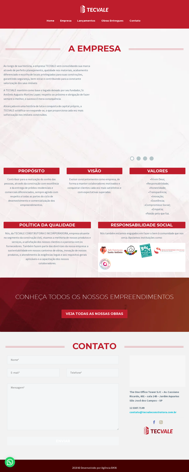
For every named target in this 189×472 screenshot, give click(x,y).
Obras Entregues (112, 20)
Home (50, 20)
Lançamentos (86, 20)
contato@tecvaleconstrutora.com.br (153, 412)
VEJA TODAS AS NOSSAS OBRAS (94, 314)
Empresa (65, 20)
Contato (135, 20)
